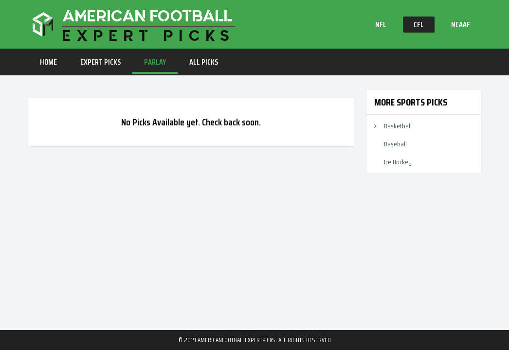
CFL (419, 24)
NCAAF (460, 24)
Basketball (398, 126)
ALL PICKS (203, 62)
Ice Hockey (398, 162)
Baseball (395, 144)
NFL (380, 24)
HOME (48, 62)
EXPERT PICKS (100, 62)
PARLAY (155, 62)
